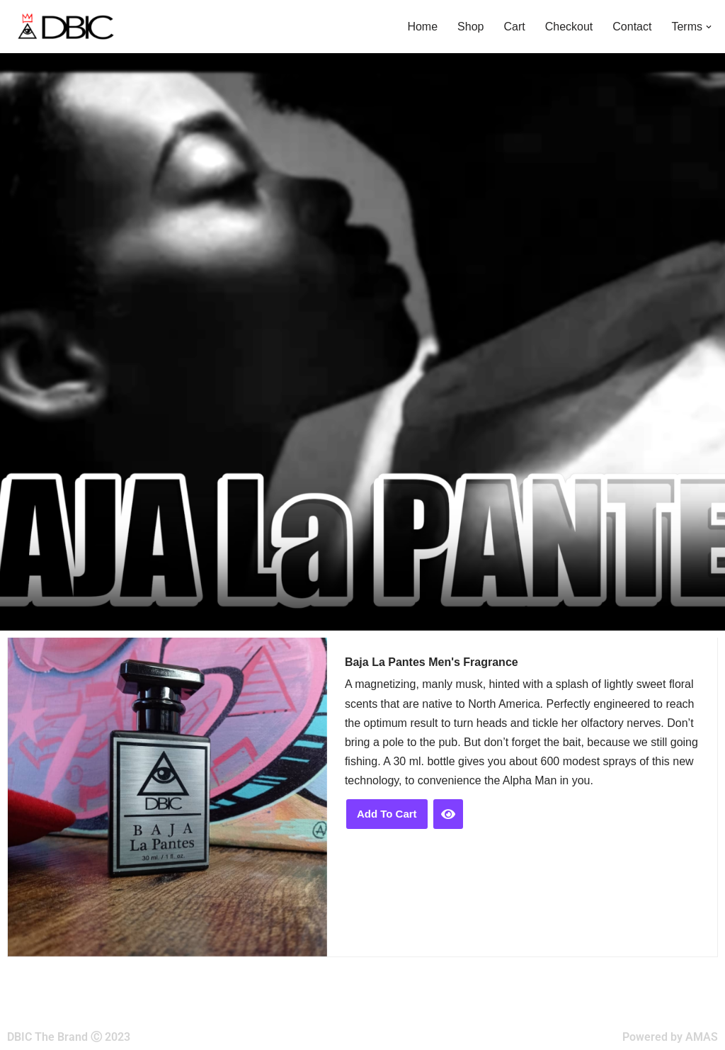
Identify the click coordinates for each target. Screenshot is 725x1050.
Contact (631, 27)
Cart (514, 27)
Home (422, 27)
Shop (470, 27)
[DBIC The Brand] (64, 26)
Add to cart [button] (387, 814)
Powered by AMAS (670, 1037)
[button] (709, 27)
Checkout (569, 27)
